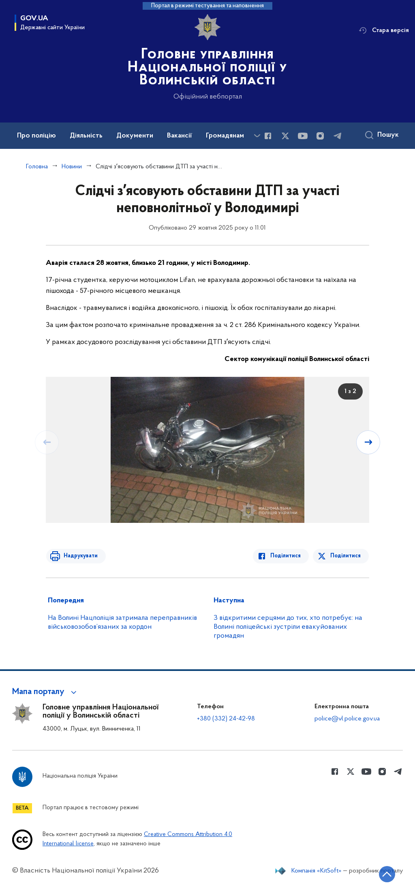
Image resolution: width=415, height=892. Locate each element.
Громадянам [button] (225, 136)
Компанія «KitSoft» (316, 871)
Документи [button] (134, 136)
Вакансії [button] (179, 136)
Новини (72, 166)
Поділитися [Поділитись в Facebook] (287, 556)
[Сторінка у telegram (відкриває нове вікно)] (337, 136)
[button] (45, 692)
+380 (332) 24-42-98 (226, 719)
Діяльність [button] (86, 136)
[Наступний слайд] (368, 442)
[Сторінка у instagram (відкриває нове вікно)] (320, 136)
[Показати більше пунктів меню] (257, 136)
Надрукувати (79, 556)
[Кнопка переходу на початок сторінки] (384, 874)
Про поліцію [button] (36, 136)
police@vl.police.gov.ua (347, 719)
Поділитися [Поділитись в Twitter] (346, 556)
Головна (37, 166)
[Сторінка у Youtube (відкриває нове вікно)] (303, 136)
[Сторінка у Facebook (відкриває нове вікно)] (268, 136)
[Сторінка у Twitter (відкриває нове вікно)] (285, 136)
